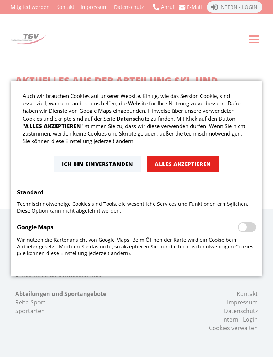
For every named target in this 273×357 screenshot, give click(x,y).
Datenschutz (134, 118)
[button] (97, 164)
